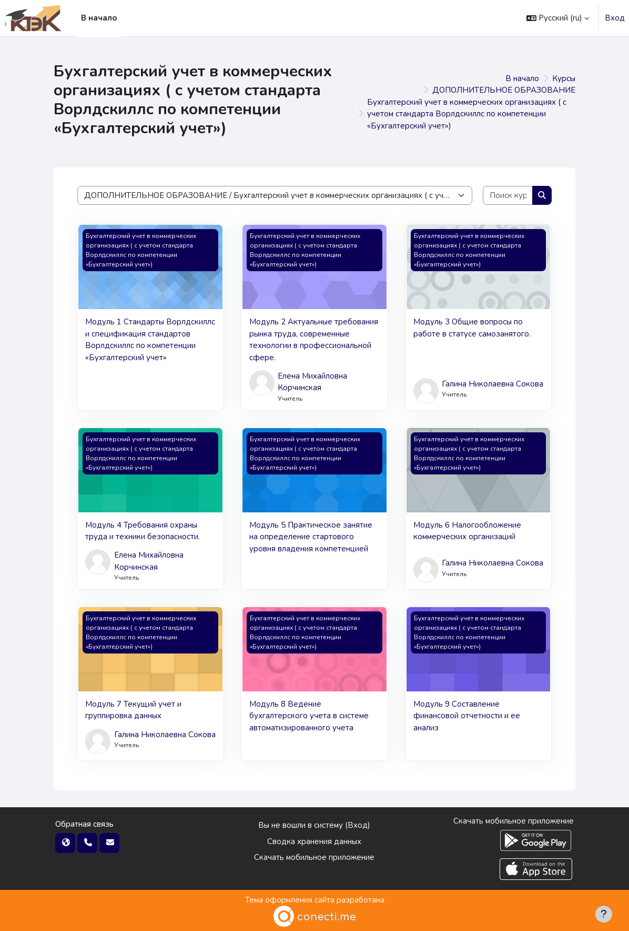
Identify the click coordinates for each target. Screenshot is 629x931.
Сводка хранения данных (314, 841)
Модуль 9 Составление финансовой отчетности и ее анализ (466, 716)
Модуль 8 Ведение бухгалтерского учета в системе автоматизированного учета (309, 716)
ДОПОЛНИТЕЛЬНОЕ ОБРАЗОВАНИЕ (503, 90)
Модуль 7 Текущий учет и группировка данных (133, 710)
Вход (615, 18)
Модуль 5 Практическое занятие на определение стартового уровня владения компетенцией (310, 537)
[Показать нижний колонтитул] (603, 914)
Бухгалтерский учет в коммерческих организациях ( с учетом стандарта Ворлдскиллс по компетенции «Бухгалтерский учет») (466, 114)
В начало (522, 78)
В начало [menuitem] (99, 18)
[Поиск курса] (508, 195)
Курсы (563, 78)
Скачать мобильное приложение (314, 857)
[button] (558, 18)
